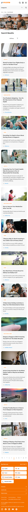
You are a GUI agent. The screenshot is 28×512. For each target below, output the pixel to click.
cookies (5, 502)
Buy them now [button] (4, 464)
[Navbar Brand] (5, 2)
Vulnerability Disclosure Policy (14, 499)
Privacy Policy (4, 497)
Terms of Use (3, 499)
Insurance (3, 486)
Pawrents (6, 183)
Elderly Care (7, 146)
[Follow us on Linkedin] (9, 509)
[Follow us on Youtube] (13, 509)
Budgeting (7, 452)
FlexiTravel (7, 75)
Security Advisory (12, 497)
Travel (6, 418)
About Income (4, 493)
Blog (5, 12)
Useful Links (3, 489)
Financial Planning (8, 112)
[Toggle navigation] (26, 3)
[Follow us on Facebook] (6, 509)
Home (2, 12)
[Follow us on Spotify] (16, 509)
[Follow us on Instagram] (2, 509)
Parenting (6, 247)
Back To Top (23, 464)
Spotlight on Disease (8, 347)
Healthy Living (7, 215)
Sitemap (19, 497)
